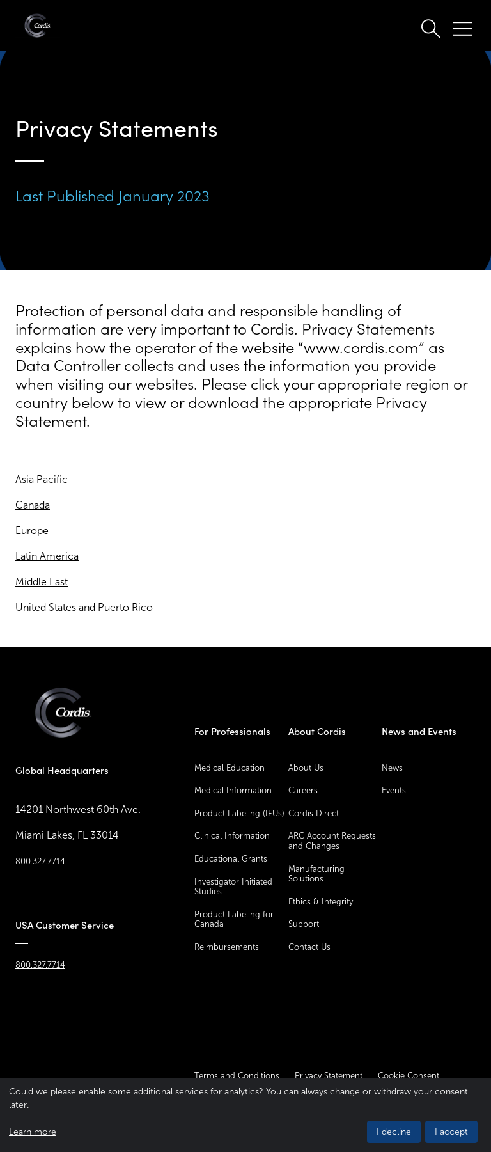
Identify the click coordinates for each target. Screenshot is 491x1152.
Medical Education (229, 768)
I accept (451, 1131)
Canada (32, 505)
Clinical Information (232, 835)
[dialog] (245, 1115)
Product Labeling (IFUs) (239, 813)
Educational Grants (230, 859)
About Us (305, 768)
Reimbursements (226, 947)
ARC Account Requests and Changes (332, 841)
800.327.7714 (40, 861)
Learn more (32, 1131)
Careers (303, 790)
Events (394, 790)
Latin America (47, 556)
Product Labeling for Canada (234, 919)
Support (303, 924)
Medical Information (233, 790)
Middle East (41, 582)
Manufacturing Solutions (316, 874)
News (392, 768)
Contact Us (309, 947)
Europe (32, 531)
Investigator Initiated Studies (233, 887)
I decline (394, 1131)
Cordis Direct (313, 813)
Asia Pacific (41, 479)
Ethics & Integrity (320, 901)
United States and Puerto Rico (84, 607)
